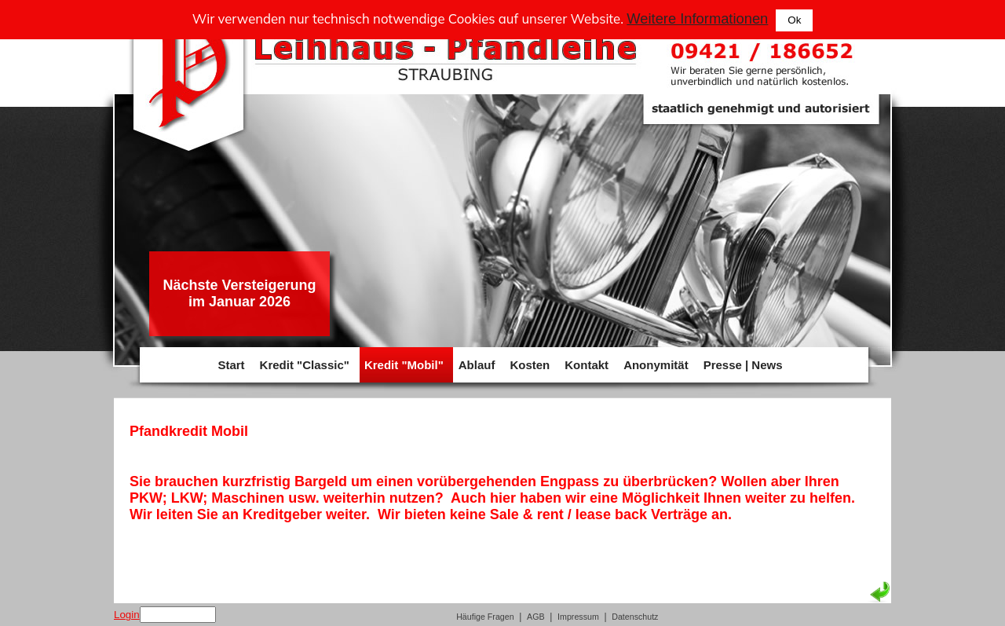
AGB (536, 616)
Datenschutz (635, 616)
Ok (794, 20)
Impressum (578, 616)
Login (127, 615)
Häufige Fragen (484, 616)
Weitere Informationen (697, 18)
